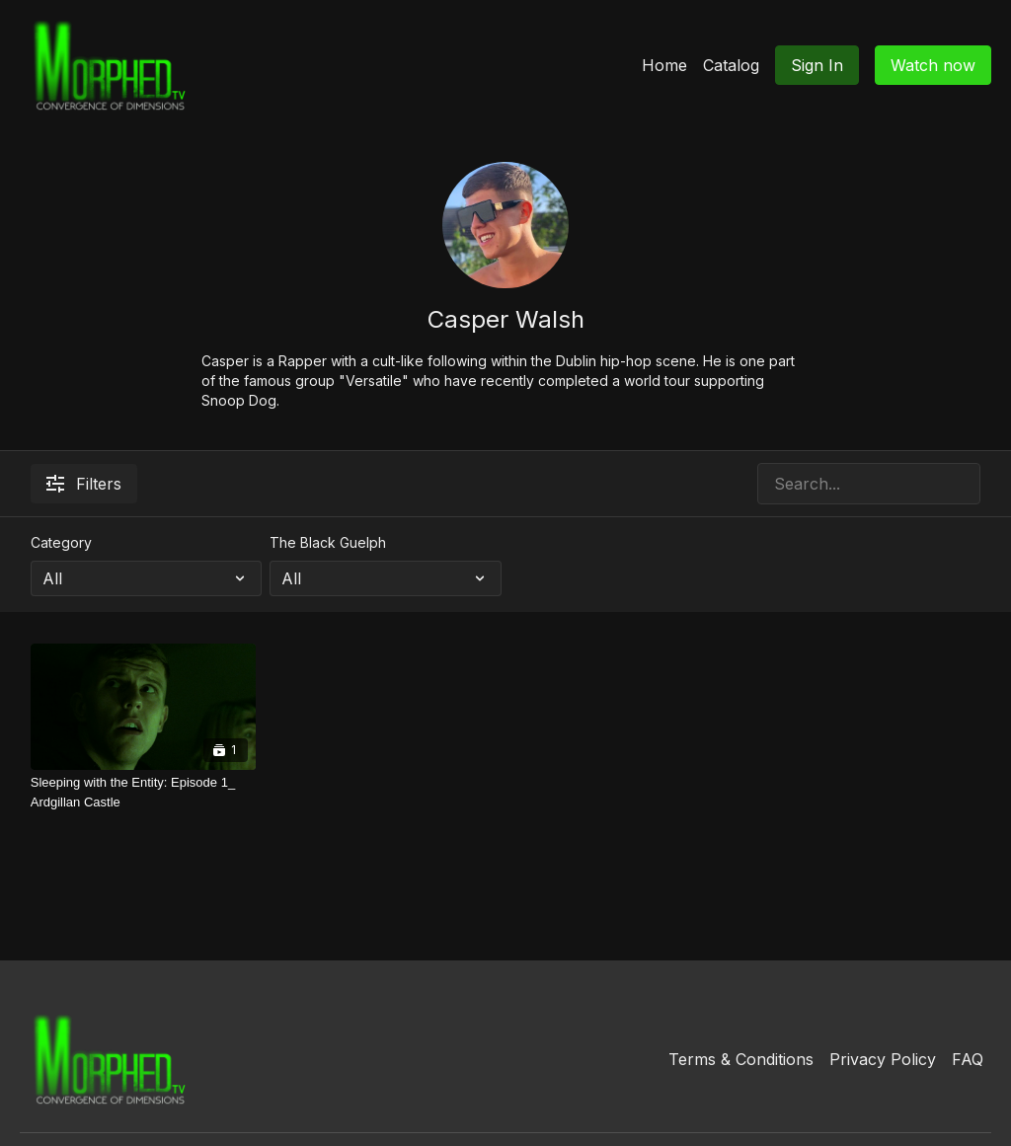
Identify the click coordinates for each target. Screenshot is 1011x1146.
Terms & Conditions (741, 1059)
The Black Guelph (328, 542)
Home (664, 65)
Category (61, 542)
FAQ (967, 1059)
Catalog (731, 65)
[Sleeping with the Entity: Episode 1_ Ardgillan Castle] (144, 792)
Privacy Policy (882, 1059)
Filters (83, 484)
